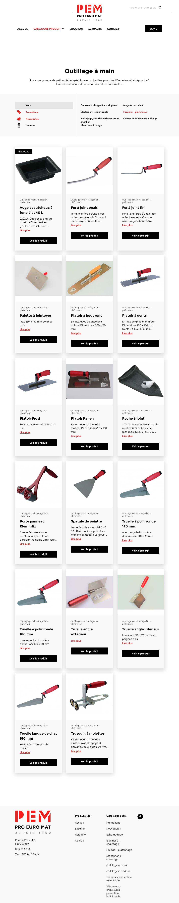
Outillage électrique (118, 871)
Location (76, 28)
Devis (153, 28)
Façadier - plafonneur (135, 111)
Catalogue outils (116, 815)
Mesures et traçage (91, 125)
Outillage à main (116, 865)
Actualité (95, 28)
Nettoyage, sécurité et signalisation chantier (100, 120)
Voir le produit (38, 240)
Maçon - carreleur (133, 105)
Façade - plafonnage (119, 850)
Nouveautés (113, 829)
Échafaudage (114, 835)
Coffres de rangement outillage (140, 118)
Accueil (22, 28)
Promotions (113, 823)
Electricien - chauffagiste (94, 111)
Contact (113, 28)
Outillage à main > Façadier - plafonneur (34, 201)
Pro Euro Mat (83, 815)
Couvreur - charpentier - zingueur (99, 105)
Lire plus (25, 230)
